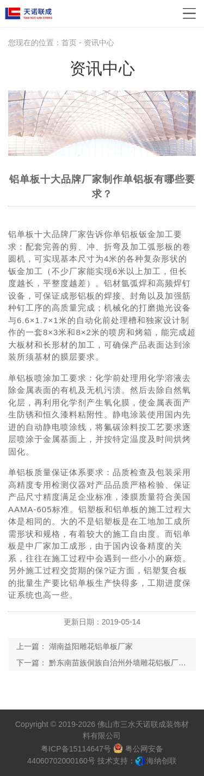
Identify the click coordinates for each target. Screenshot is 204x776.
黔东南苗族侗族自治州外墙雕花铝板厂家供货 (125, 662)
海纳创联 (161, 760)
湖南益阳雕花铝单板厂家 (91, 646)
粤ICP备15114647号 (76, 748)
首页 (69, 42)
